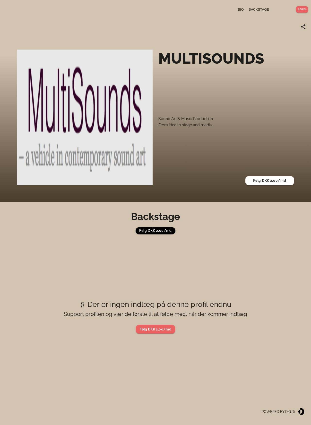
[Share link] (303, 27)
